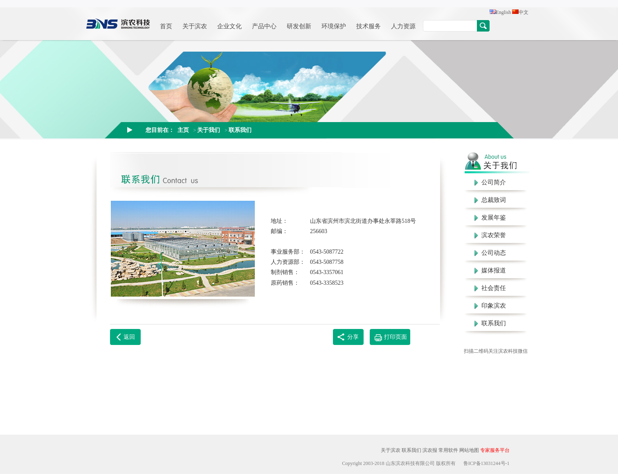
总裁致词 (490, 200)
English (500, 12)
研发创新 (299, 26)
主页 (183, 130)
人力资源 (403, 26)
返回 (129, 337)
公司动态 (490, 252)
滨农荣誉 (490, 235)
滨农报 (429, 450)
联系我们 (240, 130)
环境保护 (333, 26)
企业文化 (229, 26)
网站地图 (469, 450)
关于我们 (208, 130)
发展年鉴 (490, 217)
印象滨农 (490, 305)
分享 (353, 337)
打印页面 (395, 337)
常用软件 (448, 450)
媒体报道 (490, 270)
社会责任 (490, 288)
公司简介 (490, 182)
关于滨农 (194, 26)
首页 (166, 26)
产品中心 (264, 26)
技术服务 (368, 26)
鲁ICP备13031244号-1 (486, 463)
